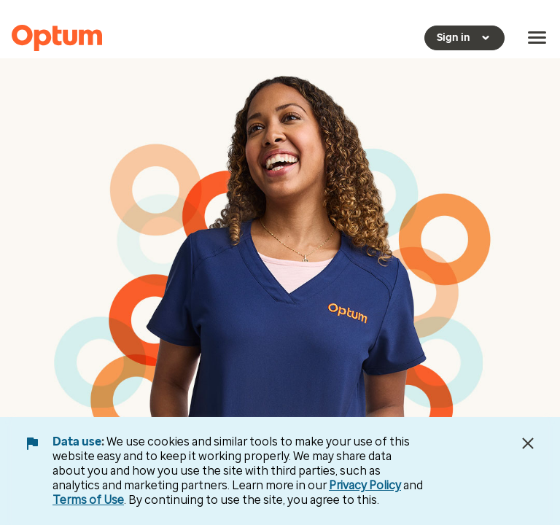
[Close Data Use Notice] (528, 443)
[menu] (537, 38)
